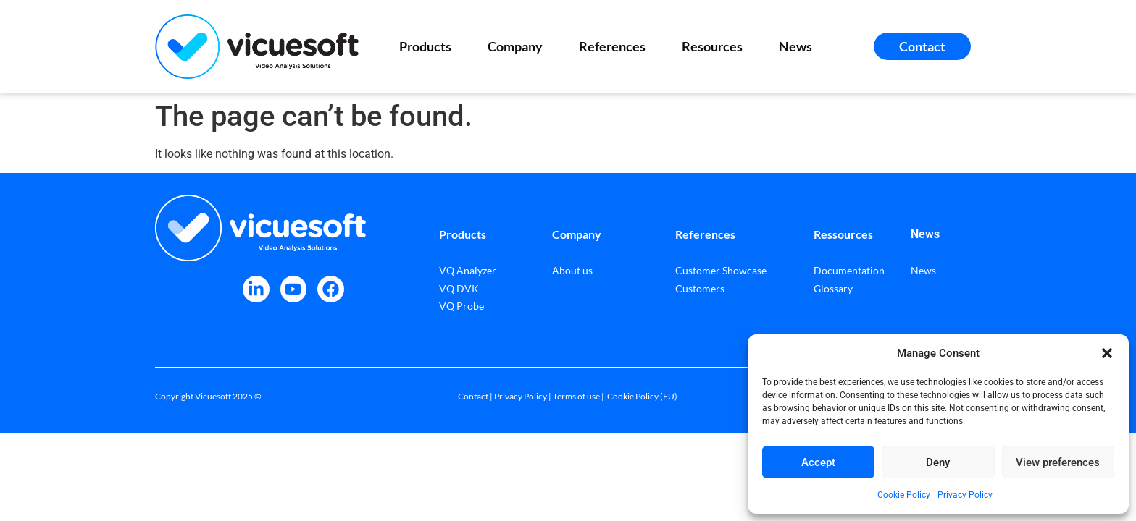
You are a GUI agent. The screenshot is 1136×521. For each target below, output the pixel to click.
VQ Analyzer (467, 270)
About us (572, 270)
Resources (716, 46)
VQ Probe (461, 306)
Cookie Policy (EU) (642, 396)
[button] (1107, 353)
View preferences (1058, 462)
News (795, 46)
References (616, 46)
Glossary (833, 288)
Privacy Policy (965, 495)
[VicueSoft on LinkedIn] (256, 289)
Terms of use (576, 396)
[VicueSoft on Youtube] (293, 289)
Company (519, 46)
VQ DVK (459, 288)
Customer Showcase (721, 270)
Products (429, 46)
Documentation (849, 270)
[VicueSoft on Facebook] (330, 289)
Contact (473, 396)
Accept (818, 462)
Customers (699, 288)
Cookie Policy (903, 495)
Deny (938, 462)
